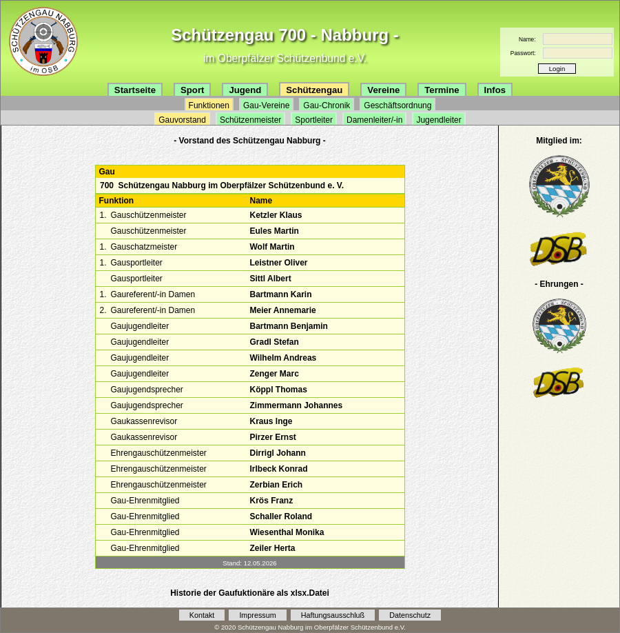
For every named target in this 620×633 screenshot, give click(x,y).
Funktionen (209, 105)
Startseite (135, 90)
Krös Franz (271, 500)
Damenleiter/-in (374, 120)
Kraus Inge (270, 421)
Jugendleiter (438, 120)
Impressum (257, 615)
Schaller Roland (280, 516)
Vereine (383, 90)
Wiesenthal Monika (286, 532)
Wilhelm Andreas (282, 358)
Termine (441, 90)
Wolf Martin (271, 247)
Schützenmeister (250, 120)
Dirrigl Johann (277, 453)
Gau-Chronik (326, 105)
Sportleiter (314, 120)
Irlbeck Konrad (278, 469)
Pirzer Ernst (272, 437)
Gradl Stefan (273, 342)
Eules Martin (273, 231)
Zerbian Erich (275, 485)
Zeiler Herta (272, 548)
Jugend (245, 90)
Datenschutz (410, 615)
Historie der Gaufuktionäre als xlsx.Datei (249, 593)
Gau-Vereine (266, 105)
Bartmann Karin (280, 294)
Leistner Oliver (278, 263)
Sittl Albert (270, 278)
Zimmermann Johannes (295, 405)
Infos (495, 90)
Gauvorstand (182, 120)
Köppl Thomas (278, 389)
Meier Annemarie (282, 310)
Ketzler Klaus (275, 215)
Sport (192, 90)
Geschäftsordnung (397, 105)
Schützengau (314, 90)
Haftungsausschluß (332, 615)
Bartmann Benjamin (288, 326)
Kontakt (202, 615)
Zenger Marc (273, 374)
